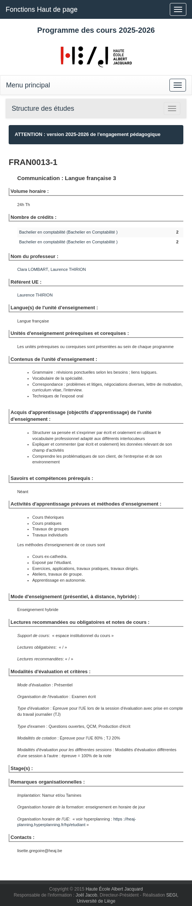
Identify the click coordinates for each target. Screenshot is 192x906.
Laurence (68, 269)
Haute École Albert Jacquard (114, 889)
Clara (32, 269)
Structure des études (43, 108)
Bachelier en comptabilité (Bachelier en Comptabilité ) (68, 232)
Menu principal (28, 85)
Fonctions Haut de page (42, 9)
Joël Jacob (86, 895)
